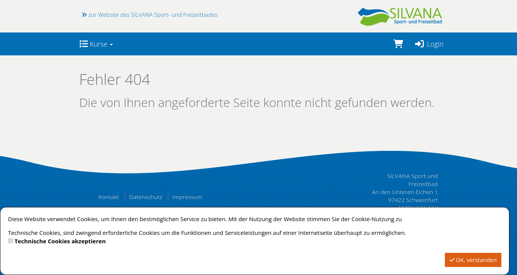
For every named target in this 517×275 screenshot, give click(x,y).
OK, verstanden (473, 260)
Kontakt (108, 197)
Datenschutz (145, 197)
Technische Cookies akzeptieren (60, 241)
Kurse (96, 44)
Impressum (187, 197)
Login (429, 44)
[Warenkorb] (398, 43)
